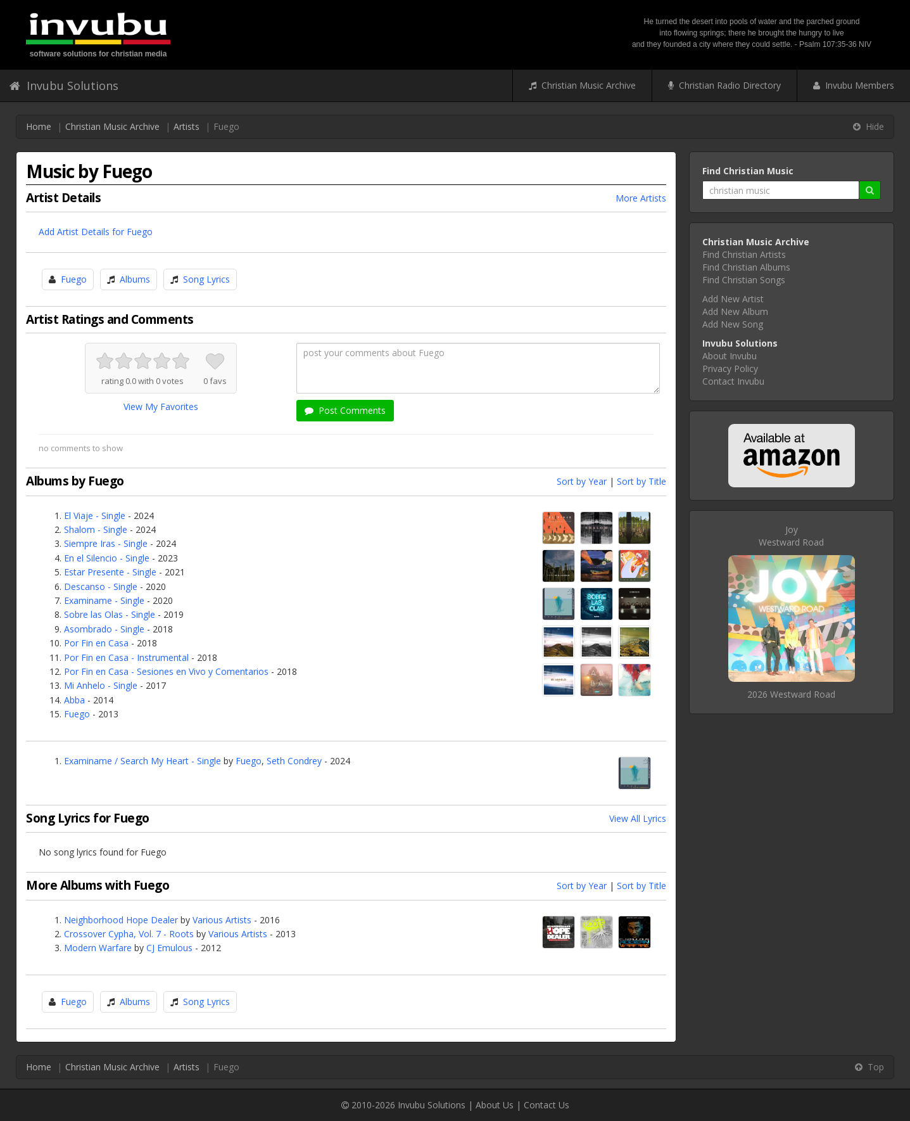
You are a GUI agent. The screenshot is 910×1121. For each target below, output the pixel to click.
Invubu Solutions (63, 85)
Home (38, 126)
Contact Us (546, 1105)
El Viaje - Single (94, 515)
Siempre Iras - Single (106, 543)
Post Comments (345, 410)
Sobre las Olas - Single (109, 614)
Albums (135, 279)
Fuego (74, 279)
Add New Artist (733, 299)
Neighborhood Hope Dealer (121, 920)
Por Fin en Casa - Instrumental (126, 657)
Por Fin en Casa (96, 643)
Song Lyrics (206, 279)
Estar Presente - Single (110, 572)
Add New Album (735, 311)
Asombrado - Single (104, 629)
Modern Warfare (98, 948)
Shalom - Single (95, 529)
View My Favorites (160, 406)
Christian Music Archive (582, 85)
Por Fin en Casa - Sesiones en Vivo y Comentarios (166, 671)
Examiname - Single (104, 600)
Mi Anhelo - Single (100, 685)
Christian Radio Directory (724, 85)
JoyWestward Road (791, 535)
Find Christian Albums (746, 267)
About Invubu (729, 356)
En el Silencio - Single (106, 558)
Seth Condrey (294, 761)
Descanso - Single (100, 586)
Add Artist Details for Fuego (96, 232)
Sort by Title (641, 481)
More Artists (641, 198)
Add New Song (732, 324)
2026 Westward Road (791, 694)
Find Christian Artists (744, 254)
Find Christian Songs (743, 280)
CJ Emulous (169, 948)
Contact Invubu (733, 381)
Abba (74, 700)
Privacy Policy (730, 368)
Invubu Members (853, 85)
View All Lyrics (637, 818)
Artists (186, 126)
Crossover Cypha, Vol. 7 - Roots (129, 934)
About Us (495, 1105)
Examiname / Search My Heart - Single (142, 761)
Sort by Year (582, 481)
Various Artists (222, 920)
